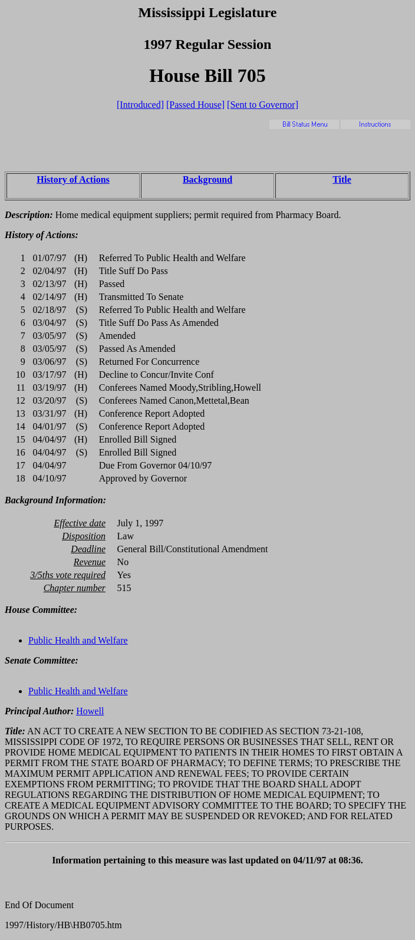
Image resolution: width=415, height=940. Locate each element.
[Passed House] (195, 105)
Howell (90, 711)
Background (207, 179)
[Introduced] (140, 105)
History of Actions (73, 179)
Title (341, 179)
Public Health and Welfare (78, 640)
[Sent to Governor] (262, 105)
